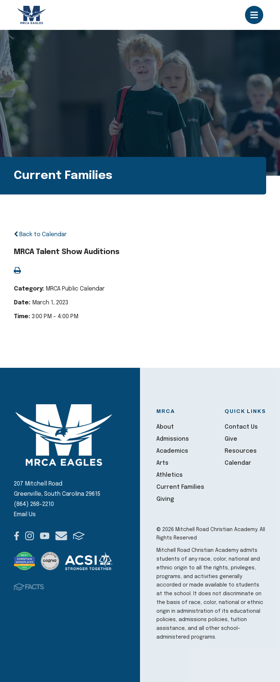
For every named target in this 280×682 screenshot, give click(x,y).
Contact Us (241, 427)
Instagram (29, 535)
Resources (241, 451)
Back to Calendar (40, 234)
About (165, 427)
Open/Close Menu (254, 15)
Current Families (180, 487)
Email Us (25, 514)
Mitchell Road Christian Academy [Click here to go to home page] (32, 15)
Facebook (16, 535)
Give (231, 439)
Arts (162, 463)
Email (61, 535)
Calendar (238, 463)
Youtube (45, 535)
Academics (172, 451)
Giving (165, 499)
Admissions (172, 439)
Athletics (169, 475)
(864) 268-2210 (34, 504)
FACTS (79, 535)
